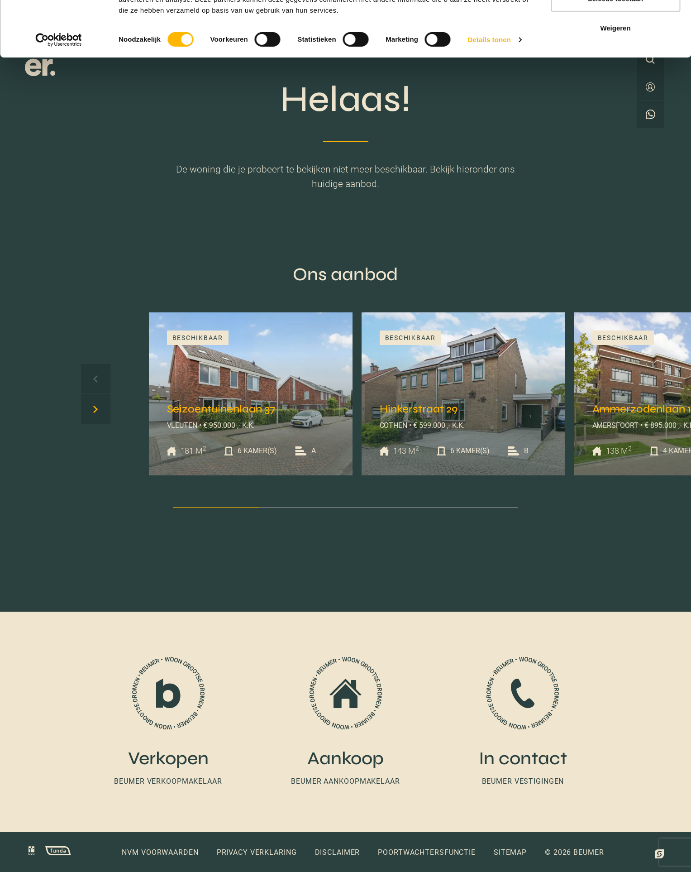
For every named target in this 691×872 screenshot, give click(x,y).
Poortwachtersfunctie (427, 852)
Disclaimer (337, 852)
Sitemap (510, 852)
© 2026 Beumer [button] (574, 852)
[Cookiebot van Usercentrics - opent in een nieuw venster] (58, 95)
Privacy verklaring (257, 852)
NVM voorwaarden (160, 852)
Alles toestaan (615, 24)
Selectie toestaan (615, 53)
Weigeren (615, 83)
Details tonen (488, 95)
